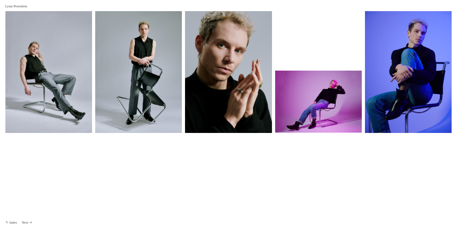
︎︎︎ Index (11, 222)
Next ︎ (27, 222)
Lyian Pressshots (16, 6)
